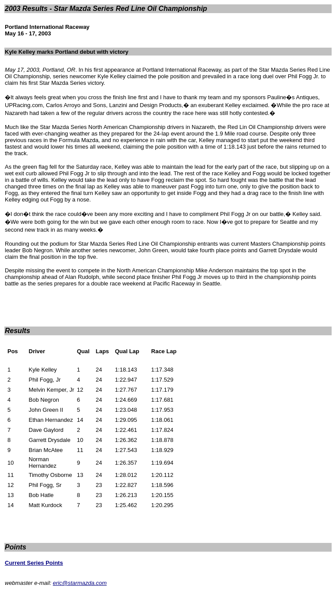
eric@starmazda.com (80, 583)
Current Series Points (34, 563)
